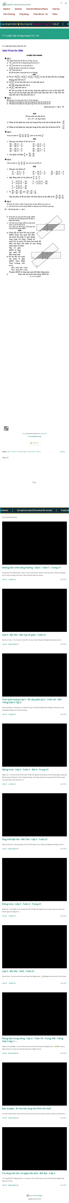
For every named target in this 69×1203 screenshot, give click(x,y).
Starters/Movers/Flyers (36, 9)
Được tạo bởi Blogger (34, 1195)
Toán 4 (38, 452)
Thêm (53, 14)
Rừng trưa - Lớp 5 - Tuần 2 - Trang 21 (21, 903)
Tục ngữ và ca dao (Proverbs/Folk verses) (38, 510)
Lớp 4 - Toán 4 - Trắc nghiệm (17, 452)
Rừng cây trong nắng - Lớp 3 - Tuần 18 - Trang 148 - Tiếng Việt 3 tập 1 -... (32, 1040)
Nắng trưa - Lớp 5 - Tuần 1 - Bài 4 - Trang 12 (25, 769)
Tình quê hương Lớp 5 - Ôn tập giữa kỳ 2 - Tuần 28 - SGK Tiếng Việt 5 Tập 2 (32, 701)
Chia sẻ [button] (62, 452)
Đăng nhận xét (13, 644)
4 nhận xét (12, 714)
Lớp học (54, 9)
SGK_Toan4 (31, 452)
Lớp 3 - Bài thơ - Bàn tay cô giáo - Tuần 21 (24, 634)
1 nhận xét (12, 579)
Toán (23, 433)
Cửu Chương (8, 14)
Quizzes (17, 9)
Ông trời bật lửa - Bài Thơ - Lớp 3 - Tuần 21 (25, 839)
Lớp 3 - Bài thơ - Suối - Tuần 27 (18, 971)
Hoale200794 (43, 433)
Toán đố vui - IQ (39, 14)
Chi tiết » (63, 579)
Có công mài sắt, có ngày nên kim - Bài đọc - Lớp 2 (28, 1173)
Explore (5, 9)
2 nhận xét (12, 784)
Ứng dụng (23, 14)
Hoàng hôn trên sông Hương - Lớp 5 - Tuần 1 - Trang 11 (31, 567)
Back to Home (34, 443)
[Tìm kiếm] (61, 3)
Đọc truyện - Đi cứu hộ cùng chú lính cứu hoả (26, 1108)
